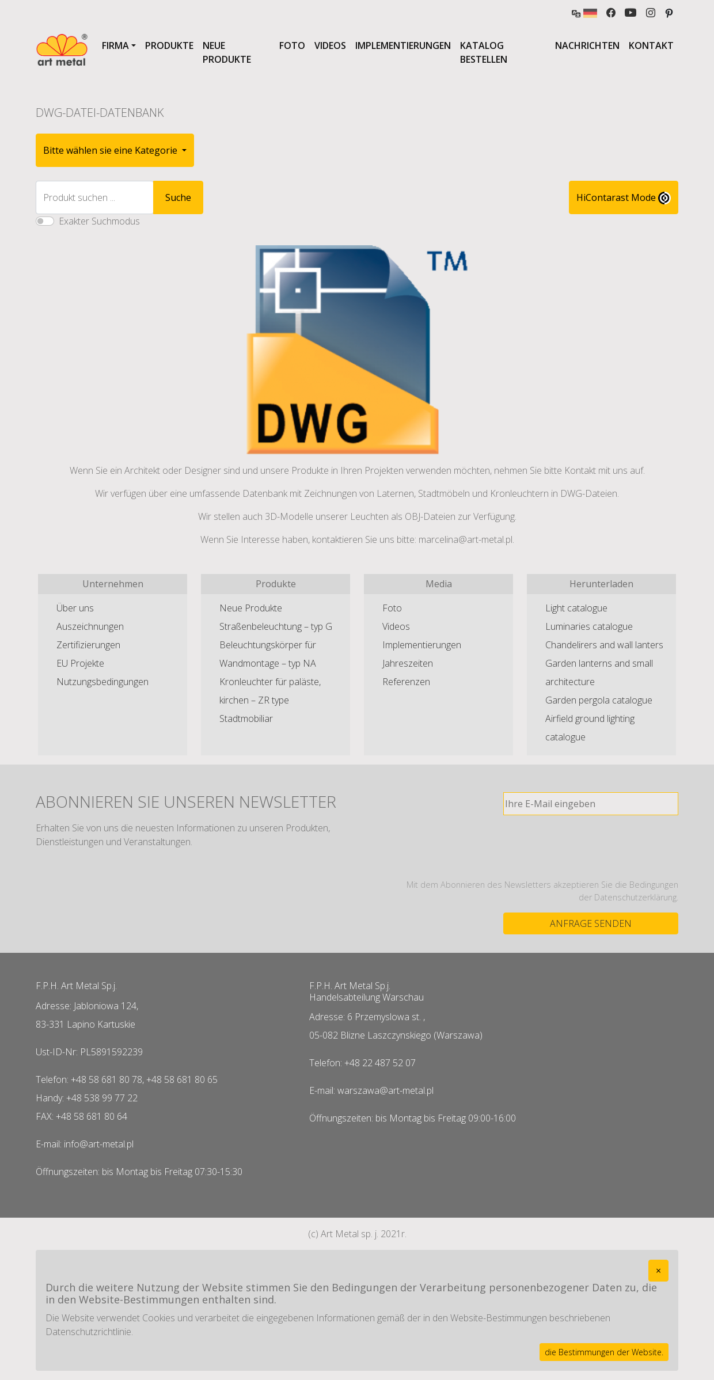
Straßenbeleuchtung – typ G (275, 626)
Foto (292, 45)
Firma (115, 45)
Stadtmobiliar (246, 718)
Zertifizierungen (88, 644)
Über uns (75, 608)
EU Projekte (80, 663)
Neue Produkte (227, 52)
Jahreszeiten (407, 663)
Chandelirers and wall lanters (604, 644)
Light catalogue (576, 608)
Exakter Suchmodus (99, 221)
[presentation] (590, 846)
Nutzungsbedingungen (102, 681)
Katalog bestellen (483, 52)
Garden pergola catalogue (598, 700)
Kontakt (651, 45)
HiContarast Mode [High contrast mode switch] (623, 198)
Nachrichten (587, 45)
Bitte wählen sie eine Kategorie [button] (111, 150)
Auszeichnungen (90, 626)
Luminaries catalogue (589, 626)
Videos (330, 45)
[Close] (658, 1271)
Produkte (169, 45)
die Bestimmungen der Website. (604, 1352)
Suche (178, 197)
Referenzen (406, 681)
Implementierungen (403, 45)
